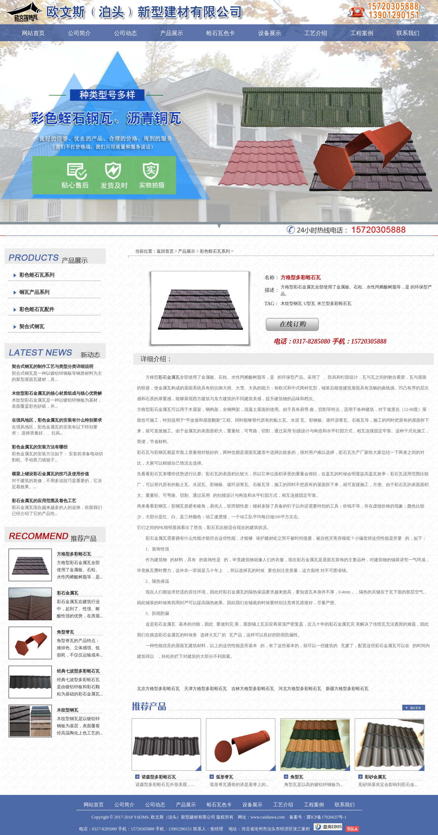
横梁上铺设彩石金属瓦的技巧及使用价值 (50, 473)
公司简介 (79, 33)
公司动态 (125, 33)
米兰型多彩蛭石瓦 (334, 303)
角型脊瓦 (65, 632)
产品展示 (171, 33)
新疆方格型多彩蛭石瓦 (347, 688)
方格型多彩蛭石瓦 (74, 554)
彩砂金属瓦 (375, 777)
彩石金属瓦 (67, 593)
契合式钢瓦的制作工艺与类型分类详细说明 (52, 366)
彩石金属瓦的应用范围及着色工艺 (44, 500)
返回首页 (165, 251)
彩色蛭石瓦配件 (36, 309)
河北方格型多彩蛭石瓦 (300, 688)
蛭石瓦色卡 (220, 33)
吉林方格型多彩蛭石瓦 (252, 688)
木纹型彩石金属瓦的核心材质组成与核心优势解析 (57, 393)
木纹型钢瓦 (67, 710)
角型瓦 (296, 777)
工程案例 (361, 33)
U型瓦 (310, 303)
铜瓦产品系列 (34, 292)
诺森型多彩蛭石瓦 (159, 777)
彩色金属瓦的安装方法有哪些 (40, 447)
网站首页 (33, 33)
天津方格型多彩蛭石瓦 (205, 688)
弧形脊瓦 (224, 777)
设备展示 (269, 33)
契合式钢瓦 (31, 326)
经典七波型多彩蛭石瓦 (78, 671)
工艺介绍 (315, 33)
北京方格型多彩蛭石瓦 (158, 688)
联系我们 (408, 33)
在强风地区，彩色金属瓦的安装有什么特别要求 (57, 420)
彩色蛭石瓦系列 (36, 275)
